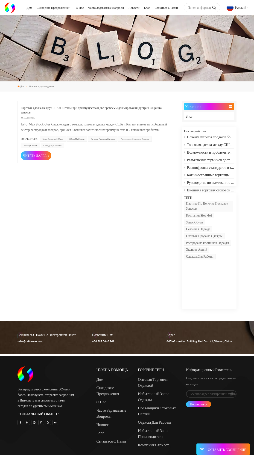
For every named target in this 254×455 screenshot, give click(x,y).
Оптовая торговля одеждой (153, 349)
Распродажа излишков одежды (207, 256)
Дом (29, 7)
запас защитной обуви (53, 139)
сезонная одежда (198, 242)
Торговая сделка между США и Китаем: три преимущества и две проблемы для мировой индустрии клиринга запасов (209, 146)
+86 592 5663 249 (103, 308)
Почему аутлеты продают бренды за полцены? (209, 138)
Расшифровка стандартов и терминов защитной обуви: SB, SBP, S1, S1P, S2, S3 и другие (209, 169)
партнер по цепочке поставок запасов (207, 219)
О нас (80, 7)
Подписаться (198, 371)
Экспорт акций (196, 263)
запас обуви (194, 236)
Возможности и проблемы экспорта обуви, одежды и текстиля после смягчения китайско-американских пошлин (209, 153)
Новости (134, 7)
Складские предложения (53, 7)
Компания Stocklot (199, 229)
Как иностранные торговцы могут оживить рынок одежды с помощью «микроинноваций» (209, 176)
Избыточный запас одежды (153, 363)
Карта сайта (169, 439)
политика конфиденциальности (166, 444)
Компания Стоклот (153, 411)
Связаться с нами (166, 7)
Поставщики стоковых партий (157, 377)
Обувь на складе (77, 139)
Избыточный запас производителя (153, 400)
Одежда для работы (199, 270)
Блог (147, 7)
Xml (183, 439)
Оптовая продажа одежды (204, 249)
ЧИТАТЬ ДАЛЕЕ (35, 156)
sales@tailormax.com (30, 308)
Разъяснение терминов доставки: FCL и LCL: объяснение (209, 161)
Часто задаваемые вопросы (106, 7)
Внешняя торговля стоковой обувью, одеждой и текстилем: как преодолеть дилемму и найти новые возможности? (209, 191)
